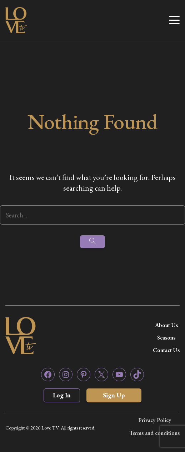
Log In (62, 395)
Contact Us (166, 350)
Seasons (166, 337)
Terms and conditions (154, 433)
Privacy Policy (154, 420)
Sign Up (114, 395)
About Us (166, 325)
